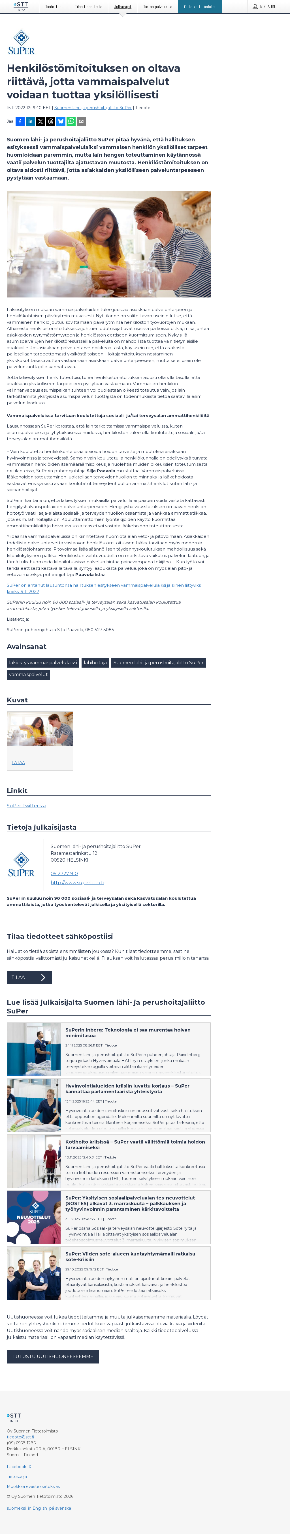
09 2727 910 (64, 873)
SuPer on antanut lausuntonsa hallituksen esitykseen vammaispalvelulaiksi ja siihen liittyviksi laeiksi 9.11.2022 (104, 588)
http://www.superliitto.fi (77, 882)
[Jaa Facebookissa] (20, 122)
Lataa (18, 762)
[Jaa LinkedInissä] (30, 122)
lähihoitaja (95, 662)
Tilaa (29, 977)
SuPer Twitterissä (26, 805)
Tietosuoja (17, 1476)
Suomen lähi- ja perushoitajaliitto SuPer (93, 107)
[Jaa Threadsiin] (50, 122)
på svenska (60, 1508)
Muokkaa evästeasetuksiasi (34, 1486)
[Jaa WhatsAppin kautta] (71, 122)
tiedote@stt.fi (20, 1437)
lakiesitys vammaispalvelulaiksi (43, 662)
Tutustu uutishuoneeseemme (52, 1356)
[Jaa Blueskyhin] (60, 122)
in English (37, 1508)
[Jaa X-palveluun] (40, 122)
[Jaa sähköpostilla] (81, 122)
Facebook (16, 1466)
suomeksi (16, 1508)
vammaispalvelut (28, 674)
